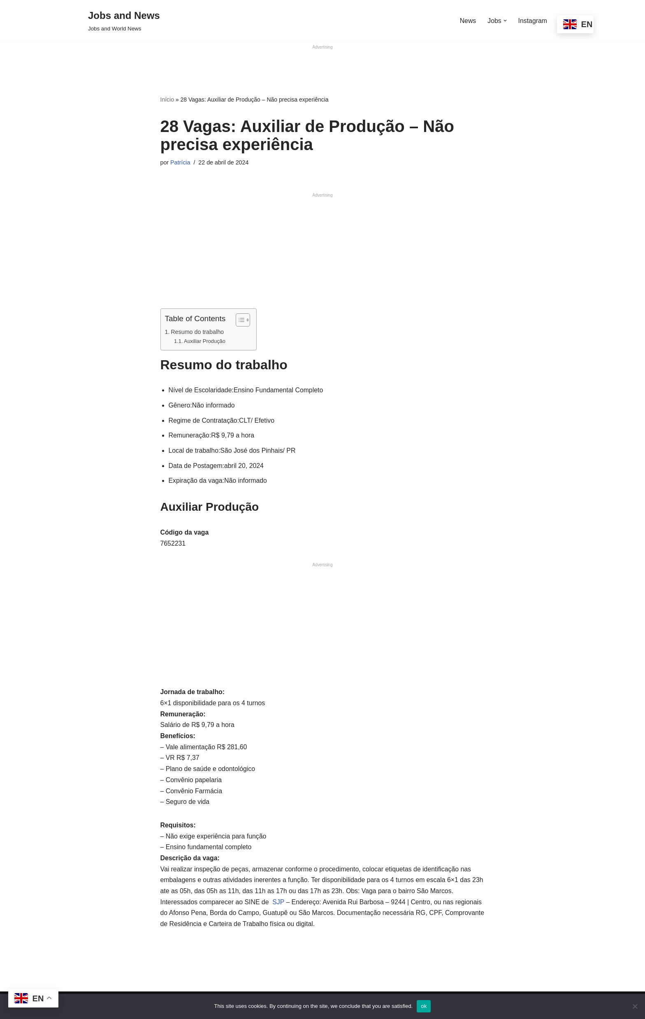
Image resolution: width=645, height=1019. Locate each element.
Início (167, 99)
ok (424, 1006)
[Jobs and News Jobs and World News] (124, 20)
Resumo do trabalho (197, 332)
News (467, 20)
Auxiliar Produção (205, 341)
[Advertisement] (322, 69)
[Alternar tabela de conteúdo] (239, 320)
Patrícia (180, 162)
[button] (504, 20)
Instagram (532, 20)
